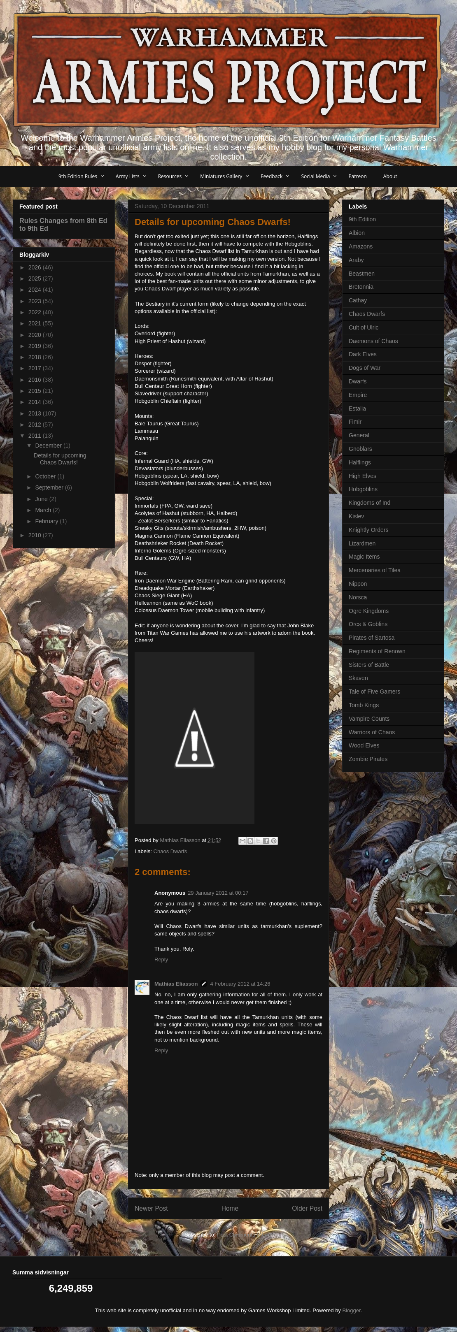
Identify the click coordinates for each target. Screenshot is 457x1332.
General (359, 435)
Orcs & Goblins (368, 624)
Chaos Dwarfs (170, 851)
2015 (35, 391)
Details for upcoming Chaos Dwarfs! (60, 459)
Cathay (358, 300)
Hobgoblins (363, 489)
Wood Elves (364, 745)
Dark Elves (363, 354)
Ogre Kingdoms (369, 611)
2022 (35, 312)
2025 (35, 278)
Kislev (356, 516)
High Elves (362, 476)
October (46, 476)
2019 (35, 346)
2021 (35, 323)
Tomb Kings (364, 705)
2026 (35, 267)
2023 (35, 301)
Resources (170, 176)
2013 (35, 413)
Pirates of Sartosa (371, 637)
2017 (35, 368)
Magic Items (364, 556)
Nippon (358, 583)
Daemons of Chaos (373, 341)
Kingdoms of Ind (369, 502)
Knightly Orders (368, 530)
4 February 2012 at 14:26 (240, 984)
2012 (35, 424)
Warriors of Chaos (372, 732)
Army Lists (128, 176)
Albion (357, 233)
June (42, 499)
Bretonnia (361, 286)
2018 (35, 357)
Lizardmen (362, 543)
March (44, 510)
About (390, 176)
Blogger (352, 1310)
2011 (35, 435)
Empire (358, 395)
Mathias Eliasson (176, 984)
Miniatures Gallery (221, 176)
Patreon (357, 176)
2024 (35, 289)
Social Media (315, 176)
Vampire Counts (369, 718)
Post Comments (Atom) (245, 1235)
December (49, 445)
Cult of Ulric (363, 327)
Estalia (357, 408)
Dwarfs (358, 381)
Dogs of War (364, 367)
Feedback (271, 176)
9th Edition (362, 219)
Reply (161, 959)
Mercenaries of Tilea (375, 570)
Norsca (358, 597)
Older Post (307, 1208)
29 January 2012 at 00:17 (218, 893)
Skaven (358, 678)
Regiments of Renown (377, 651)
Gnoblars (360, 449)
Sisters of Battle (369, 664)
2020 (35, 335)
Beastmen (362, 273)
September (50, 487)
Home (230, 1208)
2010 (35, 535)
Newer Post (151, 1208)
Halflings (360, 462)
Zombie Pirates (368, 759)
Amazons (361, 246)
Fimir (355, 421)
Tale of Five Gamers (374, 691)
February (47, 521)
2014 (35, 402)
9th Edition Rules (77, 176)
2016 (35, 379)
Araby (356, 260)
